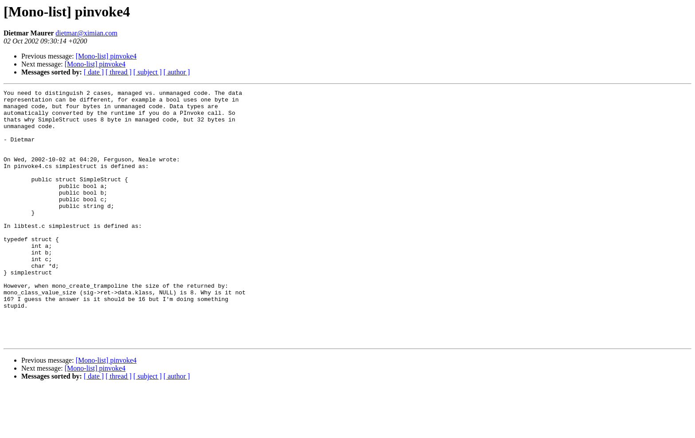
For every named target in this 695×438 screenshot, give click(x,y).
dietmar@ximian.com (86, 33)
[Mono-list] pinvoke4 (106, 56)
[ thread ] (118, 72)
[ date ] (94, 72)
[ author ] (177, 72)
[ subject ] (147, 72)
